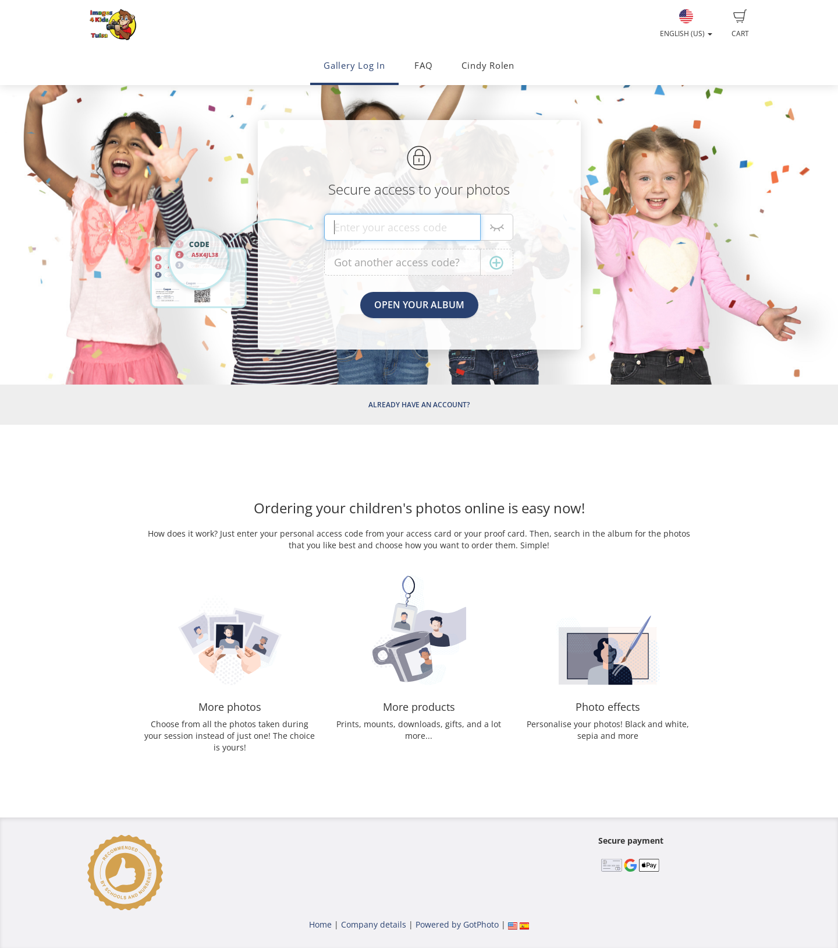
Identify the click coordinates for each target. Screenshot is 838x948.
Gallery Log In (354, 65)
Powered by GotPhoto (457, 924)
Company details (373, 924)
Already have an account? (419, 405)
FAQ (423, 65)
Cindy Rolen (487, 65)
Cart (740, 23)
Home (320, 924)
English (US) (686, 23)
